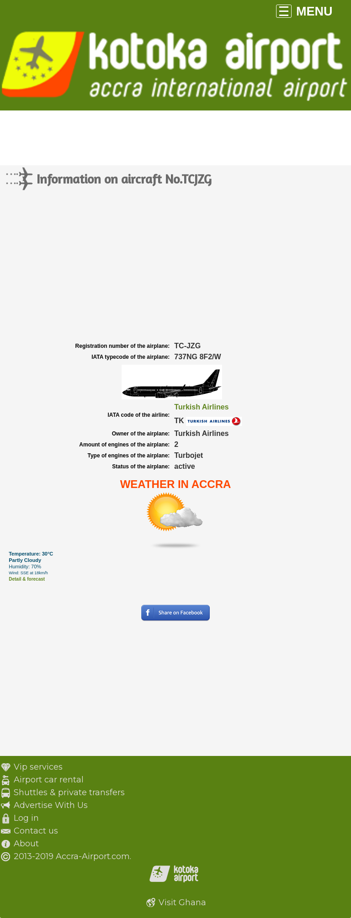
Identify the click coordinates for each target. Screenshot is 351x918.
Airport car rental (49, 780)
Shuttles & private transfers (69, 792)
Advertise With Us (51, 805)
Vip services (38, 767)
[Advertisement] (175, 272)
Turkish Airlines (201, 407)
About (26, 844)
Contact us (36, 831)
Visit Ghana (182, 902)
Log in (26, 818)
